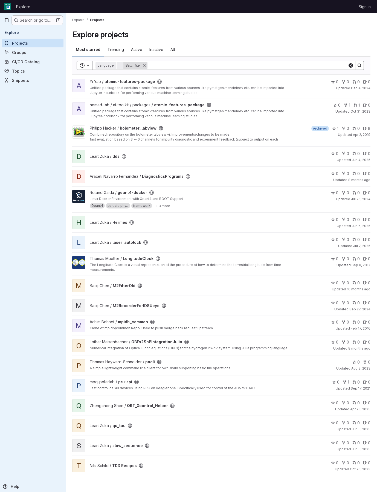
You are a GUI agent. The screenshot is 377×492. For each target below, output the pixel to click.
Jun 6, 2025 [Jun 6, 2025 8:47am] (361, 226)
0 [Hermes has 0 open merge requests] (356, 219)
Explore (23, 6)
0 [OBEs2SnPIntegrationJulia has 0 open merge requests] (356, 342)
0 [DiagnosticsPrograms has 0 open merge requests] (356, 173)
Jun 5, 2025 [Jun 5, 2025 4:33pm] (361, 449)
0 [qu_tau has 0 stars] (334, 423)
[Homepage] (7, 6)
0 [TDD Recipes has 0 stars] (334, 462)
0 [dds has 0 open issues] (366, 153)
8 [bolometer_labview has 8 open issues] (366, 128)
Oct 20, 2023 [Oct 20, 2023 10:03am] (360, 469)
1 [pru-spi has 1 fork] (346, 382)
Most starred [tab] (88, 49)
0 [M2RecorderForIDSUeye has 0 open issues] (366, 303)
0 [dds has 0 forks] (345, 153)
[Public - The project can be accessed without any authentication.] (159, 81)
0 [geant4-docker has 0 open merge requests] (356, 192)
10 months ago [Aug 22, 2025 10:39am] (358, 289)
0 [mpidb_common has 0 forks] (345, 322)
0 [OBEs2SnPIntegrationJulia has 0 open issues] (366, 342)
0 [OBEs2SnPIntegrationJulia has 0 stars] (334, 342)
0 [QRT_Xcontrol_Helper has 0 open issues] (366, 403)
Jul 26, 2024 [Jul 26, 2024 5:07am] (360, 199)
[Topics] (32, 71)
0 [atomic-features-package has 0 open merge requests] (356, 81)
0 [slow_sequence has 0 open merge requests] (356, 442)
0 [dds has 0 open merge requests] (356, 153)
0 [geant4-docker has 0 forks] (345, 192)
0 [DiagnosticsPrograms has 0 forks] (345, 173)
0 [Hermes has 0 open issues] (366, 219)
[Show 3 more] (163, 205)
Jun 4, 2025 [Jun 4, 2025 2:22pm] (361, 160)
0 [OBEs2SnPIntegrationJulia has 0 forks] (345, 342)
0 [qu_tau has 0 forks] (345, 423)
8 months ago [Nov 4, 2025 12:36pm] (359, 180)
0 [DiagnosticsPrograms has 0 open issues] (366, 173)
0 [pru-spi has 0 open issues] (366, 382)
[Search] (248, 65)
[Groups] (32, 52)
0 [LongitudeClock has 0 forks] (345, 258)
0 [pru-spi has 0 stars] (336, 382)
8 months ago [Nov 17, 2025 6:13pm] (359, 348)
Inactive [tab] (156, 49)
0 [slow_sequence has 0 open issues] (366, 442)
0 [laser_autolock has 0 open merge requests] (356, 239)
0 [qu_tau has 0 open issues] (366, 423)
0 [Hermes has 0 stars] (334, 219)
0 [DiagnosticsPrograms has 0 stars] (334, 173)
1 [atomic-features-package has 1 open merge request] (356, 105)
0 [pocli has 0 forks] (366, 362)
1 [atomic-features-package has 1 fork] (347, 105)
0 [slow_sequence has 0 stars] (334, 442)
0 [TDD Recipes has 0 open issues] (366, 462)
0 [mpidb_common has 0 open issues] (366, 322)
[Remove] (144, 65)
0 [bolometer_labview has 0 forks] (345, 128)
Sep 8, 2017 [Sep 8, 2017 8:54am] (361, 265)
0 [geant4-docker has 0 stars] (334, 192)
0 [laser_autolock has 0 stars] (334, 239)
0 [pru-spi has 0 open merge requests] (356, 382)
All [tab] (172, 49)
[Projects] (32, 43)
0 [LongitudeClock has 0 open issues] (366, 258)
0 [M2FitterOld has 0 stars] (334, 283)
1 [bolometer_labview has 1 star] (335, 128)
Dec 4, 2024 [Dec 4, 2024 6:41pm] (360, 88)
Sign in (365, 6)
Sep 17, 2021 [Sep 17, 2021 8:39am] (360, 388)
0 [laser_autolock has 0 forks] (345, 239)
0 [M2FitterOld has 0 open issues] (366, 283)
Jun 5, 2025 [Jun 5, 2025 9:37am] (361, 429)
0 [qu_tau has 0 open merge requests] (356, 423)
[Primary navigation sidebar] (6, 20)
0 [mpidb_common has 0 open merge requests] (356, 322)
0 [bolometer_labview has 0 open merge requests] (356, 128)
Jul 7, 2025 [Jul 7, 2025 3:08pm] (361, 246)
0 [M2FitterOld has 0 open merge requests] (356, 283)
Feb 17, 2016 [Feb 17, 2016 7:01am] (360, 328)
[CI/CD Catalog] (32, 61)
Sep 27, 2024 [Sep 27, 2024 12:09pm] (359, 309)
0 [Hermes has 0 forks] (345, 219)
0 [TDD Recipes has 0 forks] (345, 462)
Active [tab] (136, 49)
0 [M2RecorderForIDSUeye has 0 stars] (334, 303)
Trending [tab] (116, 49)
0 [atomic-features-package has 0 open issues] (366, 81)
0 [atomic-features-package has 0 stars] (334, 81)
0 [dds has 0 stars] (334, 153)
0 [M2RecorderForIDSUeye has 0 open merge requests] (356, 303)
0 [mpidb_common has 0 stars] (334, 322)
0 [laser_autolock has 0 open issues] (366, 239)
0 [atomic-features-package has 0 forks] (345, 81)
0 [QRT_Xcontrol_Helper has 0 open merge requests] (356, 403)
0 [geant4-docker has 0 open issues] (366, 192)
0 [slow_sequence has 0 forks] (345, 442)
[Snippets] (32, 80)
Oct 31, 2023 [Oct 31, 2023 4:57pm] (360, 111)
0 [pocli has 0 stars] (356, 362)
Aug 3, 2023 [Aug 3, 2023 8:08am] (360, 368)
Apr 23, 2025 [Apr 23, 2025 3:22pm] (360, 409)
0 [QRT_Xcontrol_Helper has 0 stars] (334, 403)
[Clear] (350, 65)
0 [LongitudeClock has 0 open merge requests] (356, 258)
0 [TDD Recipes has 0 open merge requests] (356, 462)
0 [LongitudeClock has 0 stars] (334, 258)
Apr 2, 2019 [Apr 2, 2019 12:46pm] (361, 135)
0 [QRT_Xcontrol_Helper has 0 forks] (345, 403)
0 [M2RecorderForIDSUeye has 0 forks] (345, 303)
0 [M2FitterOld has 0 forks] (345, 283)
